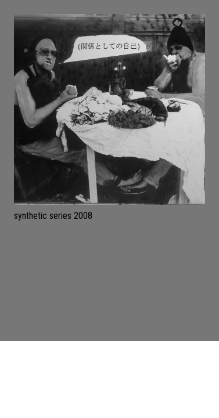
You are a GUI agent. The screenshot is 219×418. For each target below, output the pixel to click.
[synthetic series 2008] (109, 109)
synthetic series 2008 (53, 215)
